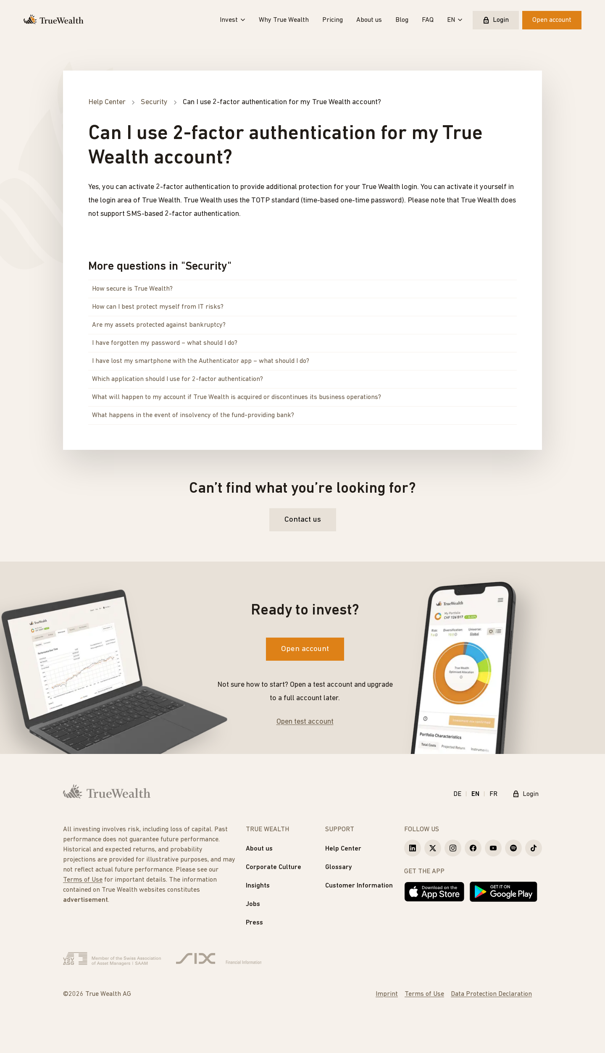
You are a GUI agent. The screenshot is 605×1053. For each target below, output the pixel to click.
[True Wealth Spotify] (513, 848)
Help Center (343, 849)
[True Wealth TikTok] (533, 848)
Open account (551, 20)
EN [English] (475, 794)
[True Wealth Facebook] (473, 848)
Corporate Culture (273, 867)
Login (496, 20)
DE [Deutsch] (457, 794)
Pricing (332, 20)
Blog (401, 20)
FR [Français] (493, 794)
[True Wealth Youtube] (493, 848)
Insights (258, 885)
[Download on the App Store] (434, 892)
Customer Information (359, 885)
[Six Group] (218, 959)
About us (369, 20)
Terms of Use (83, 880)
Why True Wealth (284, 20)
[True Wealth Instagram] (453, 848)
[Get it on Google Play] (503, 892)
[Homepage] (54, 20)
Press (254, 922)
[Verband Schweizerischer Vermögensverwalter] (112, 959)
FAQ (428, 20)
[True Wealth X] (432, 848)
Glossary (338, 867)
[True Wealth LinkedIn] (412, 848)
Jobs (253, 904)
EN (455, 20)
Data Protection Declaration (491, 994)
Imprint (387, 994)
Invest (232, 20)
